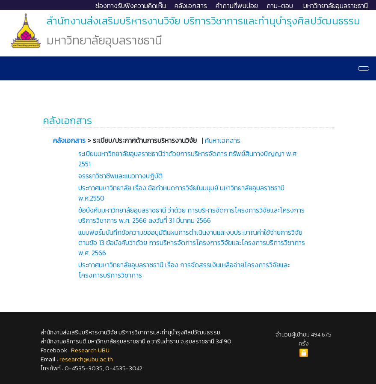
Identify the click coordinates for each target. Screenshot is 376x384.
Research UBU (90, 350)
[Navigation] (363, 68)
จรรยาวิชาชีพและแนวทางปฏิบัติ (120, 176)
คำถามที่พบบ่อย (237, 5)
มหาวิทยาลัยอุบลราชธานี (336, 5)
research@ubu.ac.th (86, 359)
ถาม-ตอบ (279, 5)
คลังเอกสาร (191, 5)
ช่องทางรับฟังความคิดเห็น (130, 5)
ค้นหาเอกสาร (222, 140)
